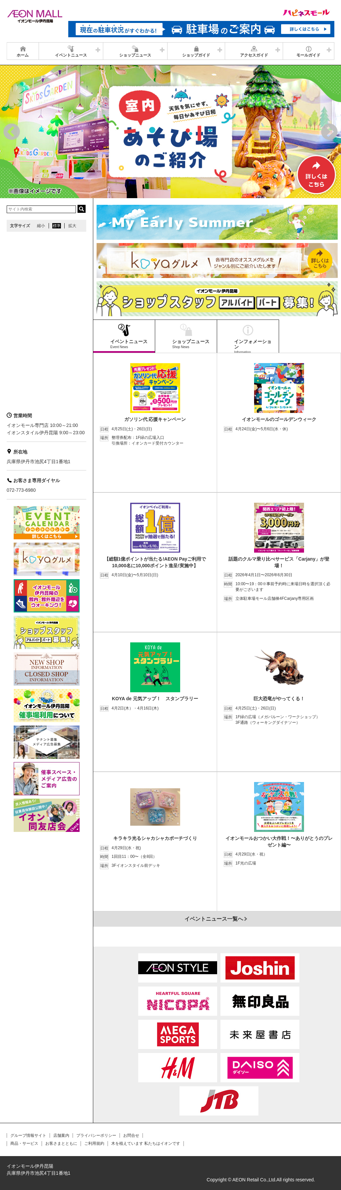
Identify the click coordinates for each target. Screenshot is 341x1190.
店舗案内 (61, 1135)
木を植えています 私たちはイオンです (145, 1143)
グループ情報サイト (28, 1135)
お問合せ (131, 1135)
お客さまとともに (61, 1143)
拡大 (72, 225)
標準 (57, 225)
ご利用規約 (94, 1143)
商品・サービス (24, 1143)
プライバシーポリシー (96, 1135)
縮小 (41, 225)
